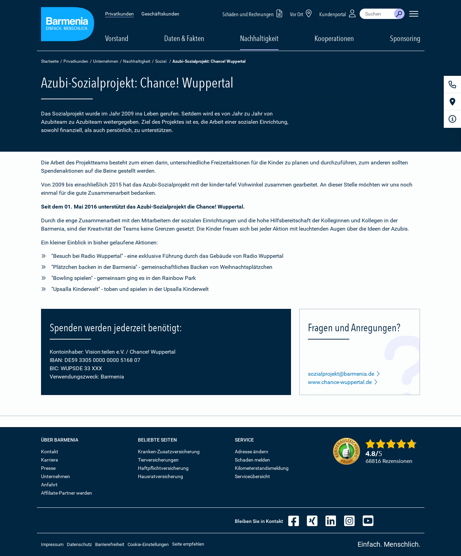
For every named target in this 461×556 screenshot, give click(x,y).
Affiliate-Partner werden (66, 493)
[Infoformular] (452, 119)
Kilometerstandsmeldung (262, 468)
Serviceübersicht (252, 476)
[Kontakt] (452, 84)
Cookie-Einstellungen (148, 544)
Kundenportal (338, 13)
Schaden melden (252, 460)
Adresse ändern (251, 451)
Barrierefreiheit (109, 544)
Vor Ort (302, 13)
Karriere (49, 460)
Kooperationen (334, 38)
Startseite (50, 61)
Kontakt (49, 451)
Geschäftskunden (160, 14)
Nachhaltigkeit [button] (259, 38)
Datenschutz (79, 544)
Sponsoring (405, 38)
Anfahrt (49, 484)
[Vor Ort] (452, 101)
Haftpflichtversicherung (163, 468)
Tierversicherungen (158, 460)
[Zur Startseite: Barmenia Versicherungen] (67, 25)
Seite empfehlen (188, 544)
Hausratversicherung (160, 476)
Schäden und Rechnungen (253, 13)
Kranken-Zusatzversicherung (169, 451)
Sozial (161, 61)
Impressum (52, 544)
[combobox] (377, 14)
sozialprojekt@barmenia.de (344, 374)
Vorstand (116, 38)
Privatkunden (119, 14)
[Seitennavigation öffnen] (413, 14)
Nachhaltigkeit (136, 61)
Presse (48, 468)
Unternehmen (105, 61)
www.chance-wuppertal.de (343, 382)
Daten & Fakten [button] (184, 38)
